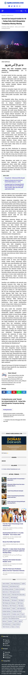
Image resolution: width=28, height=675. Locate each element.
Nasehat (10, 621)
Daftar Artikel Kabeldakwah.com (11, 469)
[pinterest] (13, 392)
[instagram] (17, 6)
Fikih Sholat (5, 605)
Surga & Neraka (16, 624)
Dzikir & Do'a (5, 592)
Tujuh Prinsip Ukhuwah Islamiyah (15, 490)
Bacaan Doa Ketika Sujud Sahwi (11, 542)
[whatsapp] (19, 6)
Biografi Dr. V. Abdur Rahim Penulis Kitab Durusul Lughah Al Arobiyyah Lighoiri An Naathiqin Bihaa (14, 550)
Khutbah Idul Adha (16, 611)
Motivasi (4, 621)
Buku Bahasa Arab (14, 586)
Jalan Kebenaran (21, 608)
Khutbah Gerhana (6, 611)
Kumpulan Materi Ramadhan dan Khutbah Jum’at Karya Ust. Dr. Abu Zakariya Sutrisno (13, 617)
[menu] (3, 11)
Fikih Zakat (20, 605)
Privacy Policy (8, 656)
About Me (7, 652)
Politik (15, 621)
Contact (7, 654)
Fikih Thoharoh (13, 605)
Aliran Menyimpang (15, 583)
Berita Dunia (5, 586)
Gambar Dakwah (6, 608)
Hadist (13, 608)
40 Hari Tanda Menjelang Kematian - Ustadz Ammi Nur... (16, 496)
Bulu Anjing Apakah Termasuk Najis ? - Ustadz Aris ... (16, 479)
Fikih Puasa (20, 603)
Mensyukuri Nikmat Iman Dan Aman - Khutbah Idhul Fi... (16, 485)
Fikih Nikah (21, 600)
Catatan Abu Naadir (19, 589)
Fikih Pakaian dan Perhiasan (9, 603)
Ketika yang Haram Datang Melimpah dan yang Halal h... (16, 502)
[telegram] (23, 392)
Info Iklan (7, 645)
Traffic (6, 643)
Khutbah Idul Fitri (6, 614)
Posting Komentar (6, 28)
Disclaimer (7, 657)
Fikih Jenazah (5, 597)
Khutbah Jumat (15, 614)
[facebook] (9, 6)
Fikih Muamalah (6, 600)
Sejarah (20, 621)
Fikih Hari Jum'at (6, 594)
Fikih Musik (14, 600)
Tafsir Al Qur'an (5, 626)
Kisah (22, 614)
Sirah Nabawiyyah (6, 624)
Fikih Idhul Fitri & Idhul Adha (18, 594)
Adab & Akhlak (5, 583)
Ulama (12, 626)
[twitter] (12, 6)
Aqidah (23, 583)
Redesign (7, 642)
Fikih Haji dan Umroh (14, 592)
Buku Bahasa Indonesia (7, 589)
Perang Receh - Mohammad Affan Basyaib (15, 178)
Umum (17, 626)
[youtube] (14, 6)
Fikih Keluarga (14, 597)
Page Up (7, 640)
